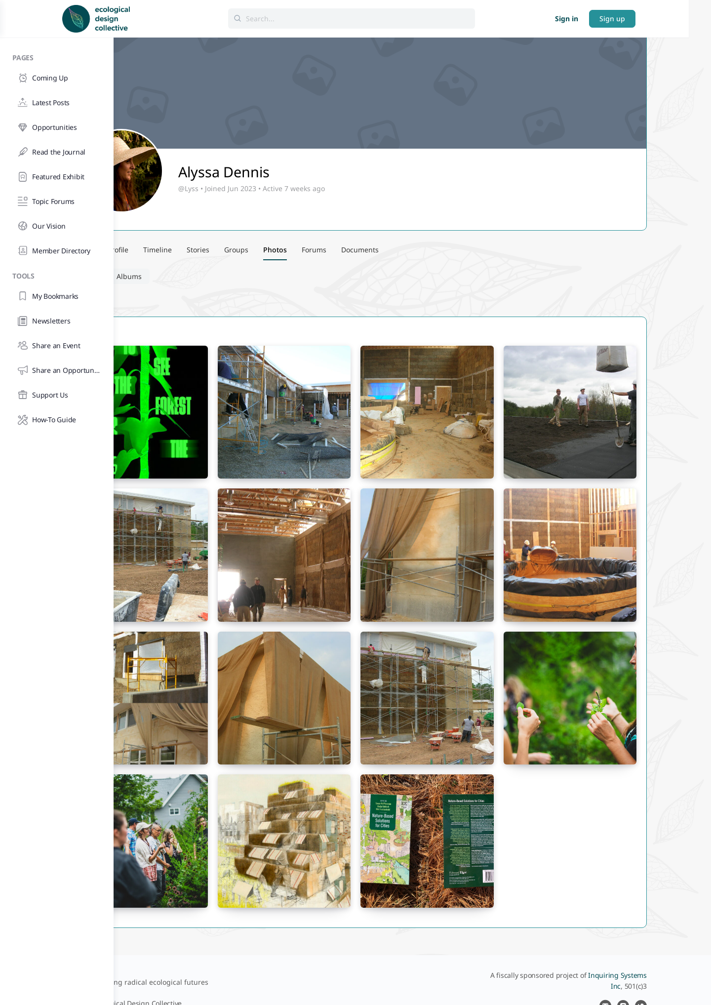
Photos (153, 276)
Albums (198, 276)
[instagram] (667, 981)
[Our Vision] (56, 226)
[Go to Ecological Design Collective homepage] (176, 17)
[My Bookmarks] (56, 296)
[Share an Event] (56, 345)
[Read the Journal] (56, 152)
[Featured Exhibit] (56, 176)
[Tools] (57, 274)
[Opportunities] (56, 127)
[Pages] (57, 56)
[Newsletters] (56, 321)
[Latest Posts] (56, 102)
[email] (650, 981)
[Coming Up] (56, 78)
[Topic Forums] (56, 201)
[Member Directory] (56, 251)
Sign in (622, 18)
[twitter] (685, 981)
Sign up (668, 18)
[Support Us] (56, 395)
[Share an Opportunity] (56, 370)
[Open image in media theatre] (207, 409)
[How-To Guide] (56, 419)
